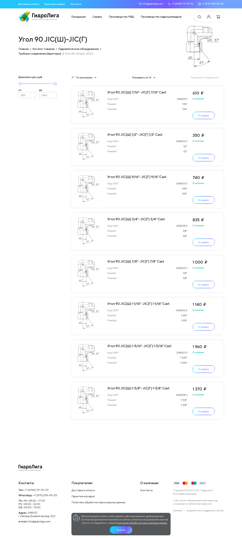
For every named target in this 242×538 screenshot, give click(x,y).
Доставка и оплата (28, 4)
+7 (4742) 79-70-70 (37, 490)
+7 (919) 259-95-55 (45, 495)
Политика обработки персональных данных (98, 502)
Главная (23, 48)
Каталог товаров (43, 48)
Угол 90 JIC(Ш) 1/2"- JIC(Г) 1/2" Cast (135, 134)
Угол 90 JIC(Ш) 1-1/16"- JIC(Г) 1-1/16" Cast (138, 303)
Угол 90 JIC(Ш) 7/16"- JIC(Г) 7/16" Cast (136, 92)
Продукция (78, 16)
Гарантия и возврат (54, 4)
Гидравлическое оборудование (78, 48)
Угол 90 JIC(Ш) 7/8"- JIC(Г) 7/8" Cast (135, 261)
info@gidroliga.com (39, 521)
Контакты (76, 4)
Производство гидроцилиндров (161, 16)
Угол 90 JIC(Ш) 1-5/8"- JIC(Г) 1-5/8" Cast (138, 388)
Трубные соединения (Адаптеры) (39, 53)
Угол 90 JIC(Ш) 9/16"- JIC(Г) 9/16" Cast (137, 177)
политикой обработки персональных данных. (141, 523)
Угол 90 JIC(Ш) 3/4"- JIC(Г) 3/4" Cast (136, 219)
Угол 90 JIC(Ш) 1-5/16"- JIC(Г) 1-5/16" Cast (139, 346)
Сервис (97, 16)
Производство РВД (121, 16)
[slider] (19, 83)
